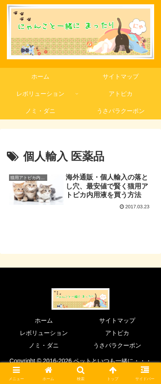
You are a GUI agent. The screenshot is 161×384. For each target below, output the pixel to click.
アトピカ (117, 332)
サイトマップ (117, 320)
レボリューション (44, 332)
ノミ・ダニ (44, 345)
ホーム (44, 320)
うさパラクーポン (117, 345)
